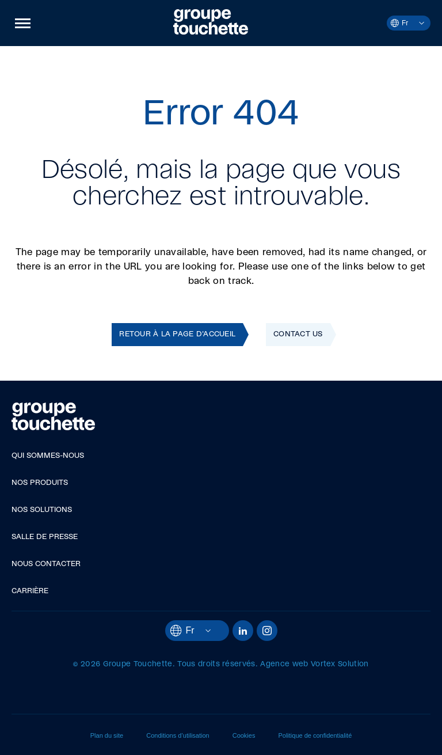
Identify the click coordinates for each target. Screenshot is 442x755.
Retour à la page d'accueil (177, 334)
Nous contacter (46, 564)
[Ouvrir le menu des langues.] (416, 23)
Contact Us (298, 334)
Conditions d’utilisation (177, 735)
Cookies (244, 735)
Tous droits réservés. (217, 664)
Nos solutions (42, 510)
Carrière (30, 591)
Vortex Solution (340, 664)
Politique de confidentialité (315, 735)
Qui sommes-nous (48, 456)
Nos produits (40, 483)
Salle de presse (45, 537)
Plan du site (106, 735)
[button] (23, 23)
